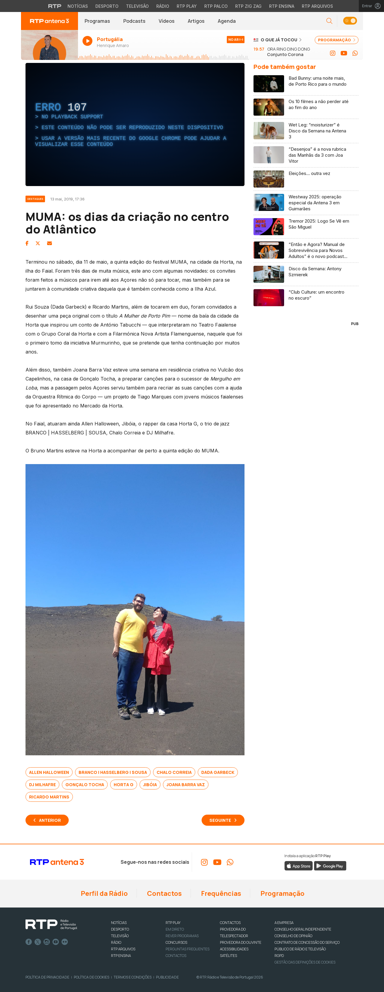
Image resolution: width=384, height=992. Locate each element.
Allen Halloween (49, 772)
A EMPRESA (283, 922)
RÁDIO (116, 942)
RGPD (279, 955)
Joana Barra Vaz (185, 784)
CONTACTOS (230, 922)
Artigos (196, 21)
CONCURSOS (176, 942)
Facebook (29, 942)
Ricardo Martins (49, 797)
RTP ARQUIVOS (123, 949)
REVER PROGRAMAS (182, 935)
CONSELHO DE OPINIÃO (293, 935)
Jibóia (150, 784)
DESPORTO (120, 929)
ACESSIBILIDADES (234, 949)
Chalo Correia (174, 772)
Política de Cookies (91, 977)
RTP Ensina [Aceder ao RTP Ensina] (281, 6)
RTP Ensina (121, 955)
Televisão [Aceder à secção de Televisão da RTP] (137, 6)
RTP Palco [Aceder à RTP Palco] (216, 6)
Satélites (228, 955)
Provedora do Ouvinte (240, 942)
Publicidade (167, 977)
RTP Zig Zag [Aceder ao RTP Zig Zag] (248, 6)
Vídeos (167, 21)
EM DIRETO (175, 929)
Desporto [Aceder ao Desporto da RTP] (106, 6)
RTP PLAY (173, 922)
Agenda (227, 21)
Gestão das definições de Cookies (304, 962)
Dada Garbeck (217, 772)
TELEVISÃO (120, 935)
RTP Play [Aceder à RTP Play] (187, 6)
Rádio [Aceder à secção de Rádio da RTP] (162, 6)
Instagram (47, 942)
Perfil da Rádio (104, 893)
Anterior (50, 820)
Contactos (164, 893)
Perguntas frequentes (187, 949)
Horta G (124, 784)
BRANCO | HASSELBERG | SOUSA (113, 772)
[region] (135, 124)
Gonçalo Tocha (84, 784)
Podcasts (134, 21)
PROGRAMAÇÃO (336, 40)
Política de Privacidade (47, 977)
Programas (97, 21)
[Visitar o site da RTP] (55, 6)
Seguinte (220, 820)
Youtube (55, 942)
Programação (281, 893)
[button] (329, 21)
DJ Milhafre (42, 784)
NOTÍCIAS (119, 922)
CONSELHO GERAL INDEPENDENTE (302, 929)
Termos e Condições (133, 977)
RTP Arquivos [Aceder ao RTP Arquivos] (317, 6)
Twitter (37, 942)
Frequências (220, 893)
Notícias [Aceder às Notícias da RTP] (78, 6)
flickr (65, 942)
